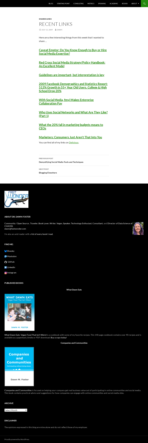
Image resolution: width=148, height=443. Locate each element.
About (134, 3)
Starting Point (63, 3)
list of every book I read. (42, 234)
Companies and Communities (74, 343)
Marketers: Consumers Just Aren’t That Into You (70, 137)
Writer (53, 223)
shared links (45, 19)
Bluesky (10, 251)
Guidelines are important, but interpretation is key (71, 75)
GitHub (11, 261)
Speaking (102, 3)
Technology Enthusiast (81, 223)
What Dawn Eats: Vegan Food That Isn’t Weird (25, 335)
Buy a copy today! (59, 337)
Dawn (59, 30)
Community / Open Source (16, 223)
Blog (51, 3)
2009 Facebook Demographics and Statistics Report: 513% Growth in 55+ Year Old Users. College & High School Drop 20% (73, 87)
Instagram (11, 272)
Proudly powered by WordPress (16, 439)
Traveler (34, 223)
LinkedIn (11, 267)
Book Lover (43, 223)
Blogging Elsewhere (74, 170)
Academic (114, 3)
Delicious (73, 142)
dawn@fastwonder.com (15, 228)
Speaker (66, 223)
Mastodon (12, 256)
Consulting (78, 3)
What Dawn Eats (74, 289)
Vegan (59, 223)
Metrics (90, 3)
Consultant (97, 223)
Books (125, 3)
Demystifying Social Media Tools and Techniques (74, 160)
